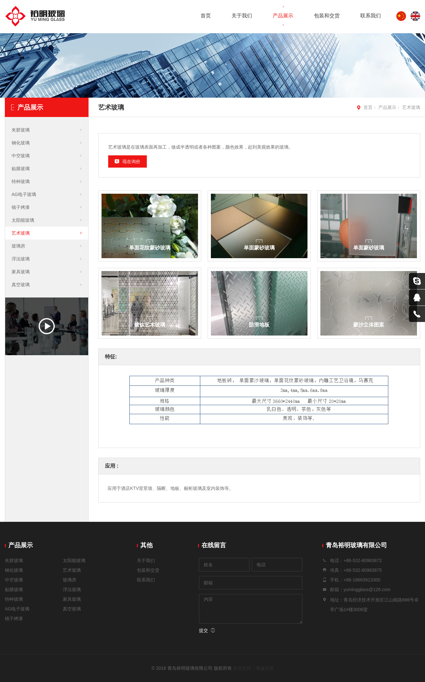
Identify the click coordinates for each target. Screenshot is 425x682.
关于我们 (241, 15)
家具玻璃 (21, 271)
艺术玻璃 (411, 107)
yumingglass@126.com (367, 589)
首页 (206, 15)
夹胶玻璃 (21, 129)
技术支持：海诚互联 (253, 668)
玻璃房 (18, 245)
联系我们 (370, 15)
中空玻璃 (21, 155)
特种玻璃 (21, 181)
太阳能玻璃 (23, 220)
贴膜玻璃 (21, 168)
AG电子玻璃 (24, 194)
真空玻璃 (21, 284)
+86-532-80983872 (363, 560)
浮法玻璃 (21, 258)
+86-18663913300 (362, 579)
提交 (203, 630)
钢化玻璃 (21, 142)
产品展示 (283, 15)
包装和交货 (327, 15)
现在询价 (131, 161)
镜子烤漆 (21, 207)
